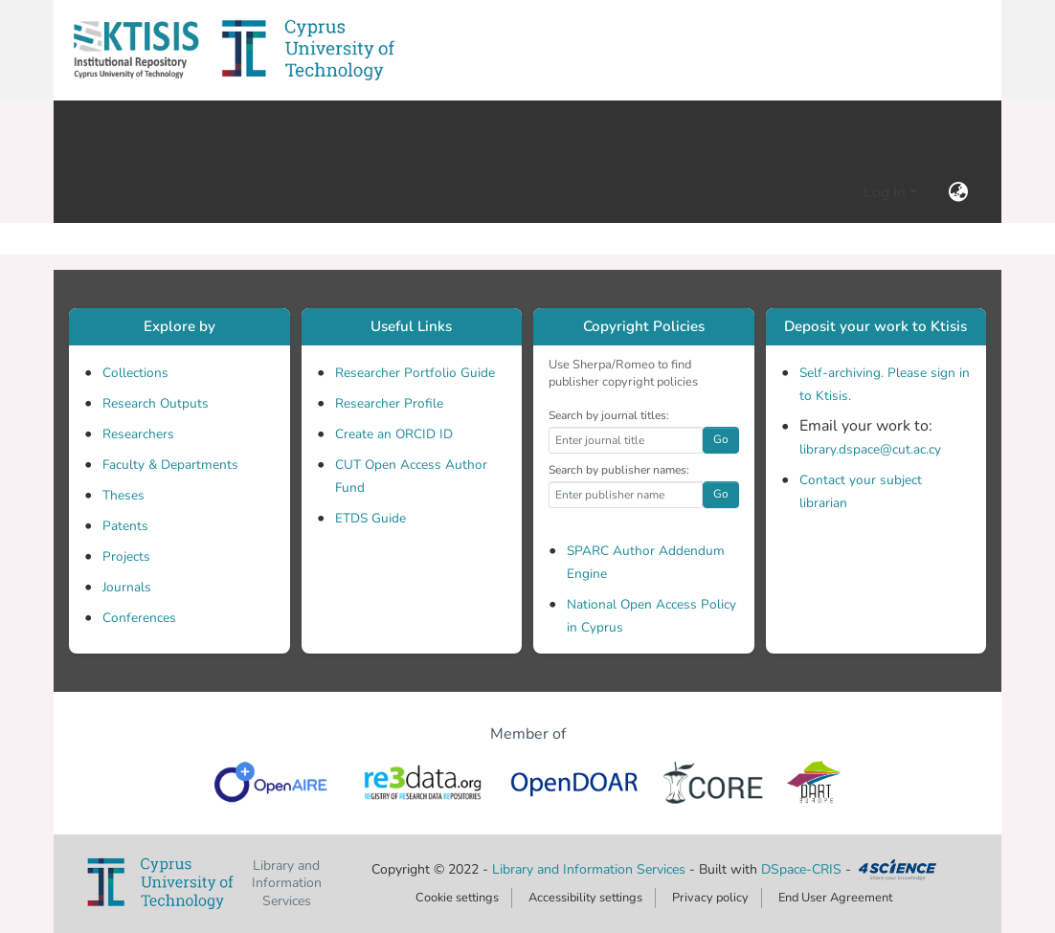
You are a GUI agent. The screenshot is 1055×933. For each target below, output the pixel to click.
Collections (135, 373)
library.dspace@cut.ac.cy (870, 449)
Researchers (138, 434)
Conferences (139, 618)
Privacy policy (710, 897)
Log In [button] (886, 192)
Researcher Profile (389, 403)
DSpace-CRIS (801, 869)
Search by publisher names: (619, 470)
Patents (125, 526)
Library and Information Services (590, 869)
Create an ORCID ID (394, 434)
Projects (126, 556)
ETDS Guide (370, 518)
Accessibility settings (585, 897)
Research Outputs (155, 403)
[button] (136, 50)
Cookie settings (457, 897)
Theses (123, 495)
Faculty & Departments (170, 464)
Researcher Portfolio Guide (415, 373)
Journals (126, 587)
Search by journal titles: (609, 415)
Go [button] (721, 439)
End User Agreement (835, 897)
